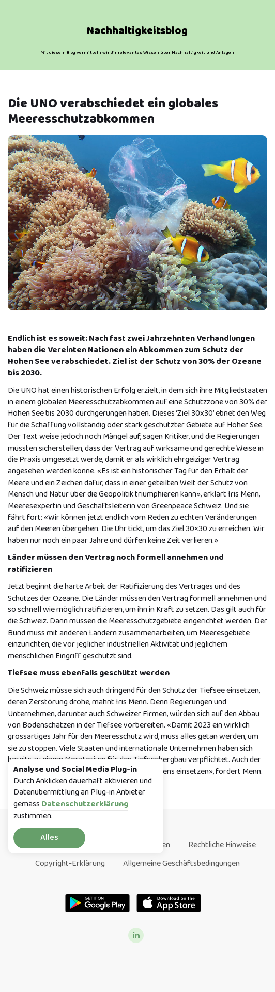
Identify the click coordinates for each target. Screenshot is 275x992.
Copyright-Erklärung (70, 863)
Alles (49, 837)
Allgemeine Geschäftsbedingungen (181, 863)
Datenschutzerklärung (84, 805)
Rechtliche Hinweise (222, 844)
